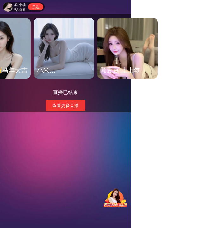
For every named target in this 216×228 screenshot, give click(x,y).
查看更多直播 (65, 105)
